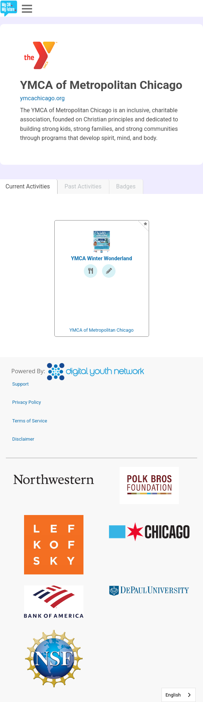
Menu (26, 8)
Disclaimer (23, 439)
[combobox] (178, 695)
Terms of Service (29, 421)
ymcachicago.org (42, 98)
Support (20, 384)
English (173, 695)
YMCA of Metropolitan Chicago (101, 330)
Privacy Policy (26, 402)
